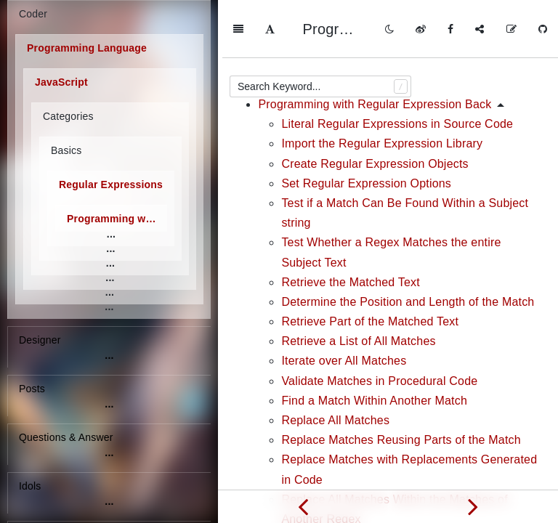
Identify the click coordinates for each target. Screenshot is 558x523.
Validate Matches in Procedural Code (379, 323)
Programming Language (87, 48)
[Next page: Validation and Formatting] (473, 506)
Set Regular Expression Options (366, 125)
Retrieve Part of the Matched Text (369, 263)
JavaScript (61, 82)
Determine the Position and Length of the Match (407, 244)
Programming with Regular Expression (117, 218)
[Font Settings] (270, 29)
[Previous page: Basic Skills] (303, 506)
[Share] (479, 29)
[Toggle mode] (389, 29)
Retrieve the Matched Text (350, 224)
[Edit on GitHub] (511, 29)
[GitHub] (542, 29)
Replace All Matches (335, 362)
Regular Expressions (111, 184)
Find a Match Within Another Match (374, 342)
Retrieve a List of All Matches (358, 283)
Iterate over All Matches (343, 302)
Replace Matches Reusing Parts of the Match (400, 382)
